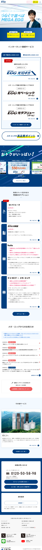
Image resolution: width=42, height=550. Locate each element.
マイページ (29, 2)
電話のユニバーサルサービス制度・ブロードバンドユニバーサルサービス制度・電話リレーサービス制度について (21, 334)
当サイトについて (25, 523)
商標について (4, 525)
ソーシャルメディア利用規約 (28, 527)
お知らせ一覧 (34, 375)
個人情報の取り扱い (5, 523)
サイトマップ (4, 521)
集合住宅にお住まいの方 (32, 55)
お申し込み (35, 2)
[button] (21, 389)
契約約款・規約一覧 (5, 527)
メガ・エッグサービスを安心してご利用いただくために (17, 337)
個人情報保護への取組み (27, 521)
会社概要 (24, 525)
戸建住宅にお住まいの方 (12, 55)
